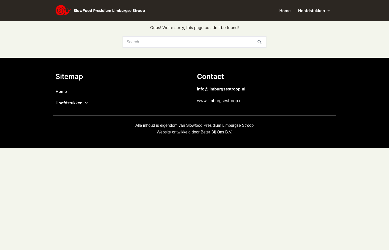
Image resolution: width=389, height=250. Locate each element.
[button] (313, 10)
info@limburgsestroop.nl (221, 88)
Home (285, 10)
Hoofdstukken (314, 10)
